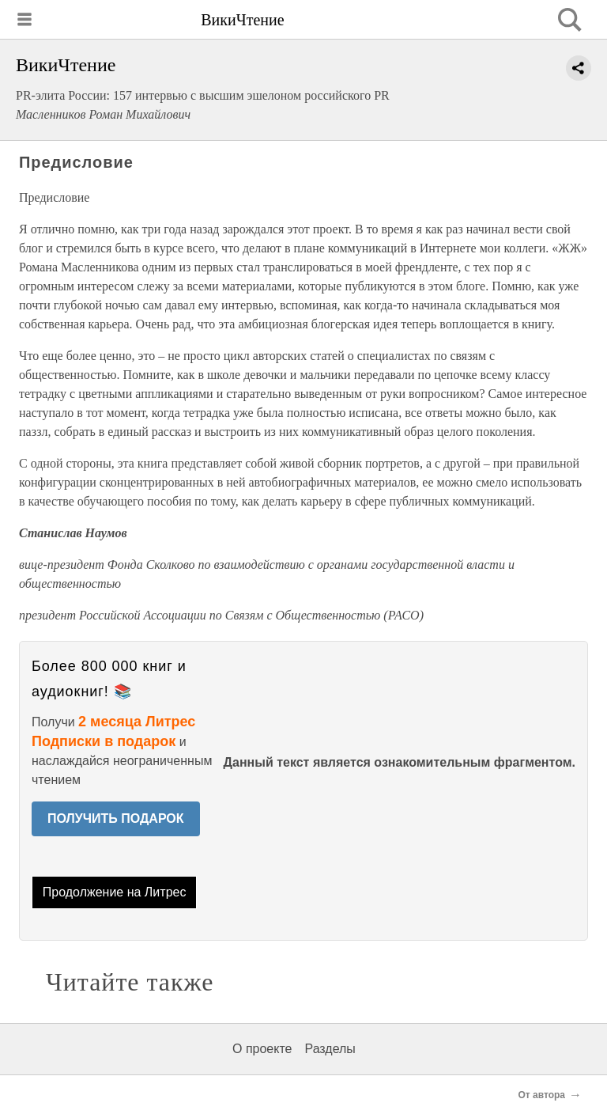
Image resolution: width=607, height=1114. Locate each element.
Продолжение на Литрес (115, 892)
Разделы (329, 1048)
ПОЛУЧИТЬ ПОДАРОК (115, 818)
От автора (542, 1095)
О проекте (262, 1048)
